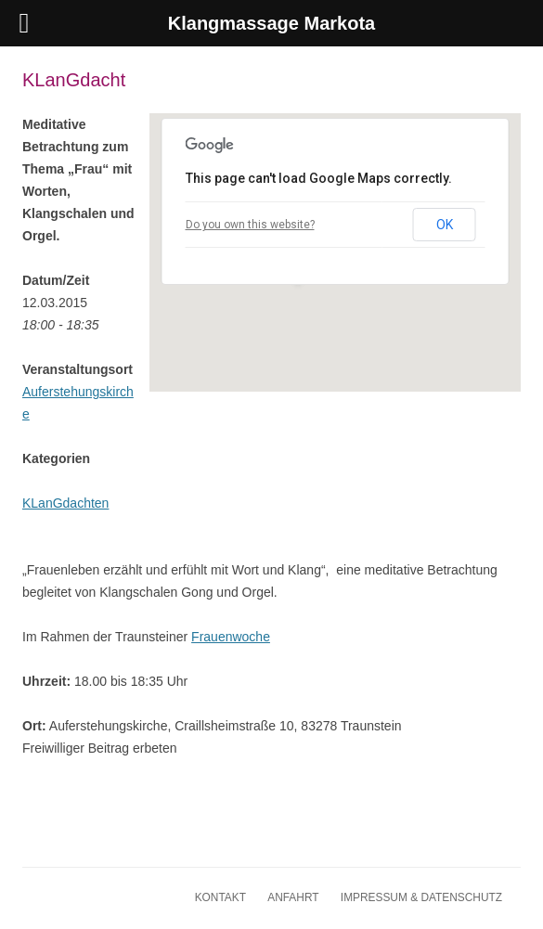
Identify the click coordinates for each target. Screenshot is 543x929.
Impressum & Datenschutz (421, 897)
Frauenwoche (230, 636)
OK (444, 224)
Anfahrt (292, 897)
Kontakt (220, 897)
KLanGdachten (65, 503)
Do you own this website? (250, 224)
